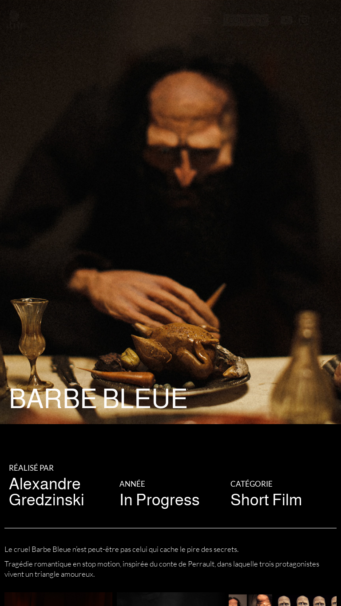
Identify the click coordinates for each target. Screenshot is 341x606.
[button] (207, 20)
